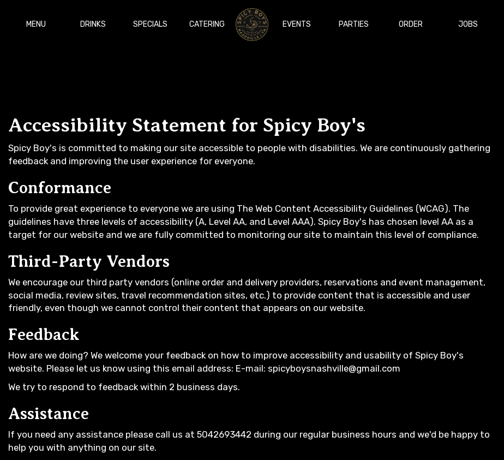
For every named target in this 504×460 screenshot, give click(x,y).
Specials (150, 24)
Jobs (468, 24)
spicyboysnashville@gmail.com (334, 368)
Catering (207, 24)
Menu (36, 24)
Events (297, 24)
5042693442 (224, 434)
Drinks (93, 24)
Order (411, 24)
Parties (354, 24)
